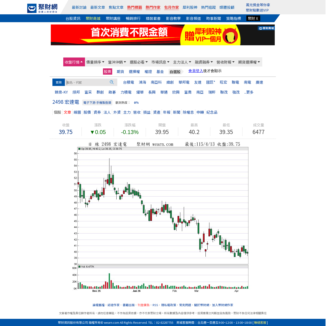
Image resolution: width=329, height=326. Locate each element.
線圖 (77, 112)
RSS (155, 305)
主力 (127, 112)
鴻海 (142, 82)
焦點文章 (116, 7)
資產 (156, 112)
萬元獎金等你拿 (258, 4)
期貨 (120, 71)
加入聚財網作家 (222, 305)
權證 (148, 71)
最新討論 (79, 7)
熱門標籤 (134, 7)
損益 (147, 112)
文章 (67, 112)
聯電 (235, 82)
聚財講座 (113, 18)
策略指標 (233, 18)
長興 (152, 92)
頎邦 (76, 92)
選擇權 (134, 71)
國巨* (210, 82)
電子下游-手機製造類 (97, 102)
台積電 (128, 82)
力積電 (126, 92)
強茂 (236, 92)
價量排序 (93, 61)
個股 (57, 112)
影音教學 (173, 18)
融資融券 (202, 61)
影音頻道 (193, 18)
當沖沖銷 (115, 61)
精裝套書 (153, 18)
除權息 (188, 112)
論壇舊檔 (99, 305)
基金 (160, 71)
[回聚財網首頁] (42, 8)
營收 (137, 112)
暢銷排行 (133, 18)
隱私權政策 (168, 305)
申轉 (200, 112)
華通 (164, 92)
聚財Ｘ (253, 18)
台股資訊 (73, 18)
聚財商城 (93, 18)
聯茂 (224, 92)
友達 (198, 82)
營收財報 (224, 61)
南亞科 (156, 82)
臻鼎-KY (61, 92)
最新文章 (97, 7)
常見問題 (185, 305)
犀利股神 (190, 7)
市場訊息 (158, 61)
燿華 (140, 92)
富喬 (188, 92)
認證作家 (114, 305)
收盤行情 (72, 61)
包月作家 (171, 7)
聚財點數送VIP (257, 10)
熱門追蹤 (208, 7)
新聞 (176, 112)
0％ (136, 102)
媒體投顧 (227, 7)
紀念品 (211, 112)
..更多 (249, 92)
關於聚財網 (201, 305)
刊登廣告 (144, 305)
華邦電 (184, 82)
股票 (107, 71)
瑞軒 (212, 92)
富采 (88, 92)
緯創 (170, 82)
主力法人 (180, 61)
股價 (87, 112)
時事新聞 (213, 18)
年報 (166, 112)
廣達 (259, 82)
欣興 (176, 92)
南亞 (200, 92)
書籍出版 (129, 305)
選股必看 (137, 61)
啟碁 (112, 92)
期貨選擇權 (247, 61)
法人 (107, 112)
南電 (247, 82)
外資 (117, 112)
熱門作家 (153, 7)
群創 (100, 92)
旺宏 (223, 82)
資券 (97, 112)
